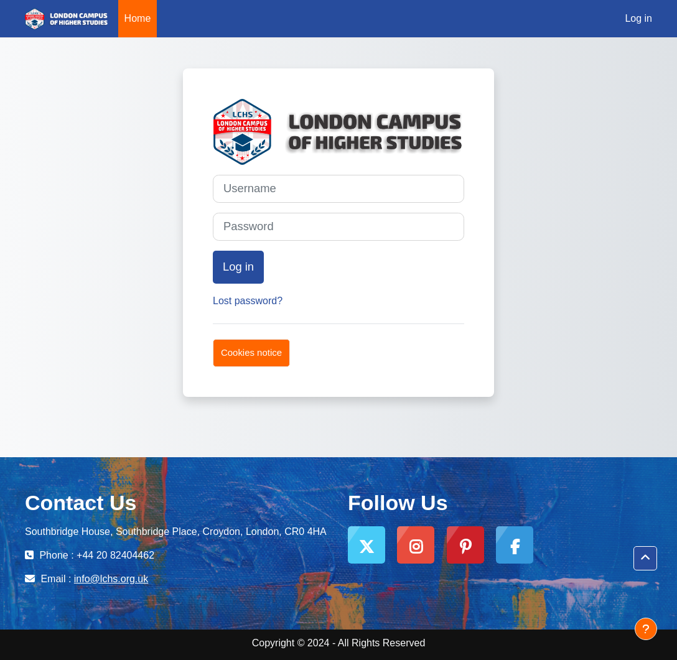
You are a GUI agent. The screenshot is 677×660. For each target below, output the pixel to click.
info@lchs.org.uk (111, 579)
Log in (638, 18)
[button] (645, 558)
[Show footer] (646, 629)
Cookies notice (251, 352)
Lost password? (247, 300)
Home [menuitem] (137, 18)
